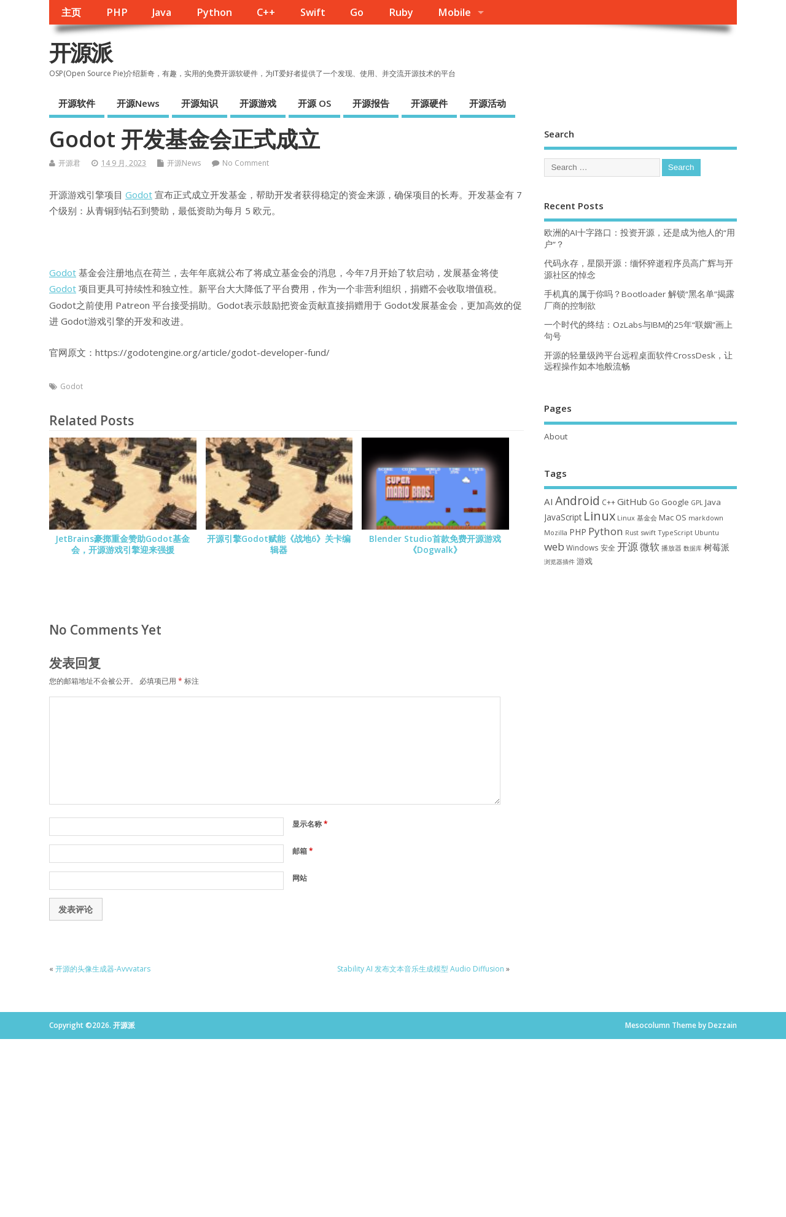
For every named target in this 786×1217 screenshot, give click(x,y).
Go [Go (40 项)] (654, 502)
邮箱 (302, 851)
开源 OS (314, 103)
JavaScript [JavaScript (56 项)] (563, 517)
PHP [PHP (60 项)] (577, 532)
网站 (299, 878)
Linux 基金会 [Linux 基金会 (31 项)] (637, 517)
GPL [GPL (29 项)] (697, 502)
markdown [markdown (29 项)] (705, 518)
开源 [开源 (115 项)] (627, 546)
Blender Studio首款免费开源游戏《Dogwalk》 (435, 544)
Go (357, 12)
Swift (312, 12)
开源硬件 (429, 103)
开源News (138, 103)
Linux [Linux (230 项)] (599, 516)
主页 (71, 12)
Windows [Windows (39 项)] (582, 547)
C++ (266, 12)
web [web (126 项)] (554, 546)
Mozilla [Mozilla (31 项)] (555, 532)
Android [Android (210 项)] (577, 500)
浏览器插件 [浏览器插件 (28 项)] (559, 561)
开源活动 (487, 103)
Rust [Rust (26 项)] (632, 532)
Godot (138, 194)
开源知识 (199, 103)
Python (214, 12)
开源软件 (76, 103)
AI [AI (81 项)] (548, 501)
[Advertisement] (640, 667)
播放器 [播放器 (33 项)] (671, 547)
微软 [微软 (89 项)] (650, 547)
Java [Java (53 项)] (713, 502)
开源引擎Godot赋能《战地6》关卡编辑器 (279, 544)
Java (161, 12)
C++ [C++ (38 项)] (608, 502)
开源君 (69, 163)
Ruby (401, 12)
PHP (117, 12)
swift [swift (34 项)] (648, 532)
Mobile (454, 12)
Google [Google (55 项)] (675, 502)
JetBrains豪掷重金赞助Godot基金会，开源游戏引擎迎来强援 (122, 544)
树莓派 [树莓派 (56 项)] (717, 547)
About (555, 436)
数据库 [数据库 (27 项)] (692, 548)
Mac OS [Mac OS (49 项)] (673, 517)
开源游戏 (257, 103)
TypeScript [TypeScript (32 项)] (675, 532)
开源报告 (370, 103)
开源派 (80, 52)
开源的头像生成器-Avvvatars (102, 969)
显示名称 (310, 824)
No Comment (245, 163)
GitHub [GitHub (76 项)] (632, 501)
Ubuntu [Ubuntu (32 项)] (707, 532)
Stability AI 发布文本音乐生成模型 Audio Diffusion (420, 969)
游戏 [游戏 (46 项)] (585, 561)
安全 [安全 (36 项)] (608, 547)
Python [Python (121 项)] (605, 531)
